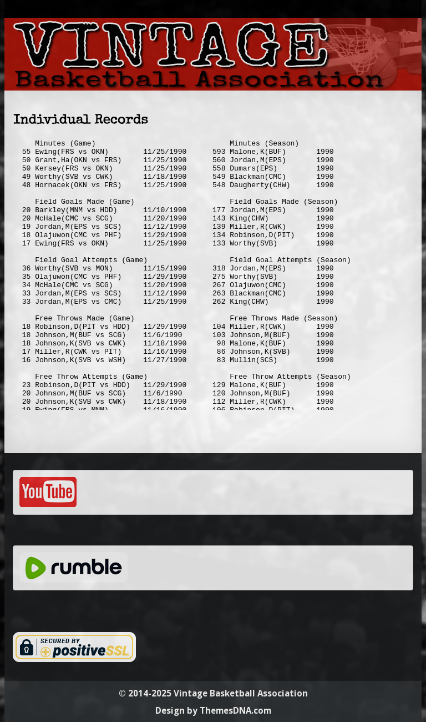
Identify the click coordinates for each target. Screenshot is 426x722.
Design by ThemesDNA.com (213, 710)
